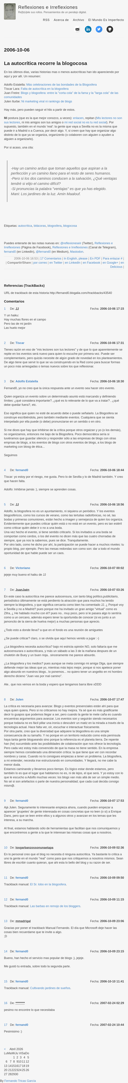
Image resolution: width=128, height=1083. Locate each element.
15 (5, 981)
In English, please (76, 258)
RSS (46, 20)
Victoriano (23, 568)
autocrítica (25, 225)
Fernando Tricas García (20, 1081)
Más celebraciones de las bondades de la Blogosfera (61, 84)
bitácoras (40, 225)
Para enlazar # (112, 258)
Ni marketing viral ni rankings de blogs (46, 101)
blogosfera (55, 225)
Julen (19, 699)
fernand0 (10, 251)
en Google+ (110, 262)
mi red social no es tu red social (85, 122)
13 (5, 921)
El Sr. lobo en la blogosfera (48, 884)
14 (5, 951)
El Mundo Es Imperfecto (106, 20)
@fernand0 (43, 251)
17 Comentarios (51, 258)
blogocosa (70, 225)
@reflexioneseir (70, 243)
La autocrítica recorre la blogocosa (45, 63)
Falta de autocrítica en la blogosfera (44, 88)
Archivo (78, 20)
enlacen (78, 118)
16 (5, 1003)
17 (5, 1024)
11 (5, 877)
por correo (39, 262)
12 (5, 899)
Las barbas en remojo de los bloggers (55, 906)
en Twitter (56, 262)
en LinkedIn (72, 262)
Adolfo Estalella (27, 381)
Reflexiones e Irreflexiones (48, 7)
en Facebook (91, 262)
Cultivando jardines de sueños (50, 988)
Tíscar (20, 343)
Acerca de (61, 20)
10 (5, 847)
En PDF (95, 258)
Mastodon (76, 251)
